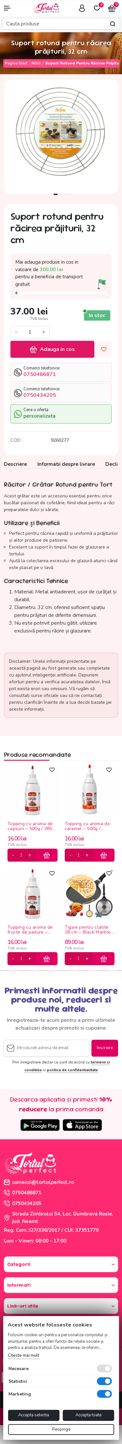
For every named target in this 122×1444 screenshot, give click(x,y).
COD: (15, 440)
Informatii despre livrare (66, 464)
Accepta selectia (33, 1415)
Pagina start (16, 63)
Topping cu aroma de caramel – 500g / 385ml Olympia (87, 826)
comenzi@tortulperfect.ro (39, 1182)
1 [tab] (56, 194)
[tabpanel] (61, 136)
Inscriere (105, 1048)
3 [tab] (67, 194)
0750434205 (22, 1203)
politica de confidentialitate (72, 1070)
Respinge (61, 1429)
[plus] (29, 855)
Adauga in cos (52, 349)
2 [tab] (61, 194)
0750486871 (22, 1192)
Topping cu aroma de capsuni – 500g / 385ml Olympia (32, 826)
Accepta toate (88, 1415)
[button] (10, 8)
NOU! (36, 63)
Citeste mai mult (23, 1355)
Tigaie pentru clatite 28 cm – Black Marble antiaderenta (88, 930)
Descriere (15, 464)
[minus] (13, 855)
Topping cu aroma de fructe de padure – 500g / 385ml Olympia (31, 930)
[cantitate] (21, 855)
